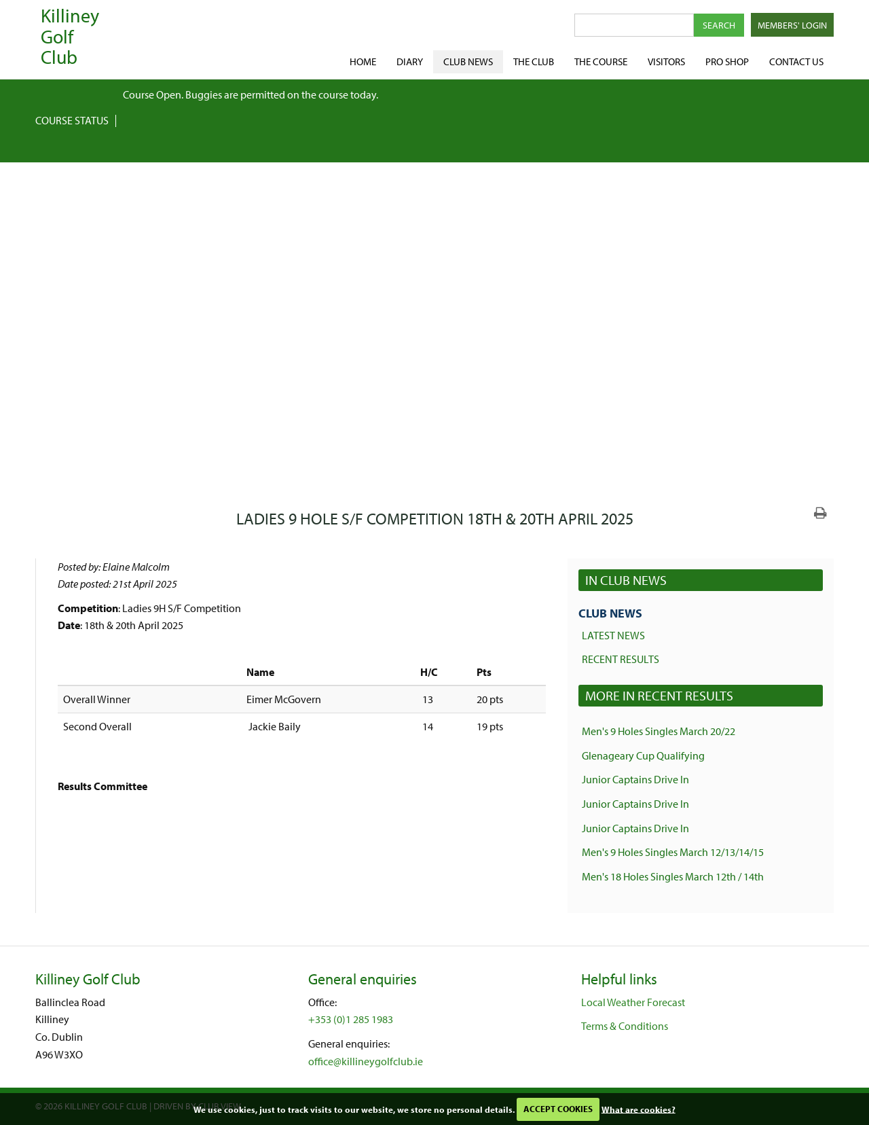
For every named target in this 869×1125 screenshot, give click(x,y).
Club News (468, 61)
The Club (533, 61)
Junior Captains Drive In (635, 779)
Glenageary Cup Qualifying (643, 755)
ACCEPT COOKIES (558, 1108)
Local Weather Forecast (633, 1002)
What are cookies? (639, 1108)
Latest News (613, 635)
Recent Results (620, 659)
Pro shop (727, 61)
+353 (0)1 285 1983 (350, 1019)
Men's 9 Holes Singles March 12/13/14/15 (673, 852)
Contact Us (796, 61)
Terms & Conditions (624, 1026)
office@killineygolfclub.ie (365, 1061)
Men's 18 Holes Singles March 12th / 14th (673, 876)
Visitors (666, 61)
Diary (409, 61)
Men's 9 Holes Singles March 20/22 (658, 731)
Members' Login (792, 25)
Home (363, 61)
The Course (600, 61)
